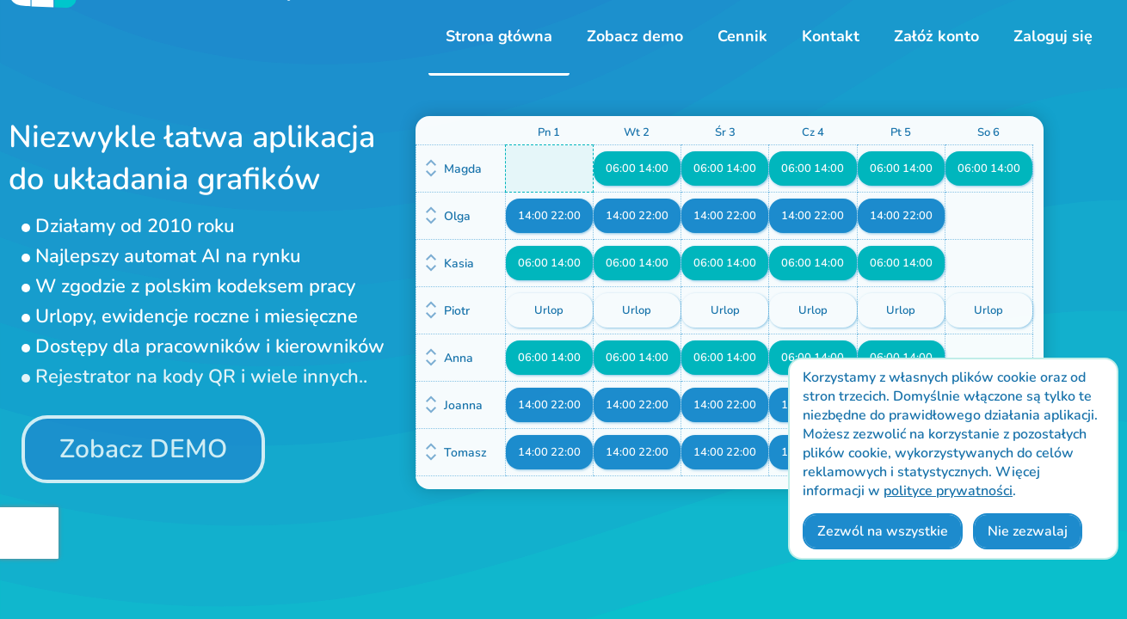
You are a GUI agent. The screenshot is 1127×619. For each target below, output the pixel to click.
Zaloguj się (1053, 36)
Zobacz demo (635, 36)
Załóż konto (936, 36)
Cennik (742, 36)
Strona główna (499, 36)
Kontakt (830, 36)
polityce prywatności (948, 490)
